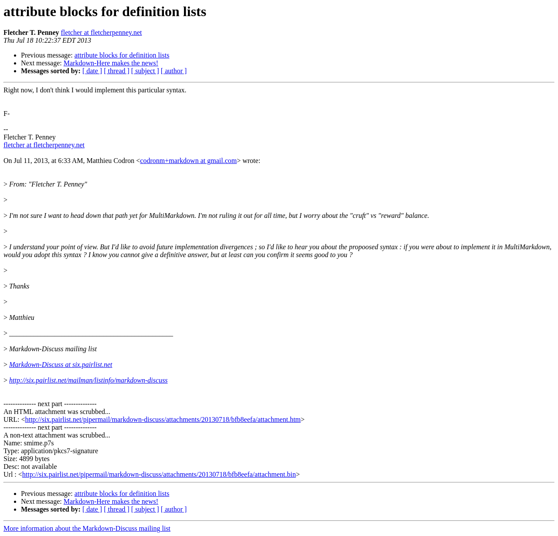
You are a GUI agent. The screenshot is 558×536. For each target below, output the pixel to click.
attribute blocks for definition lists (122, 55)
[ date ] (92, 71)
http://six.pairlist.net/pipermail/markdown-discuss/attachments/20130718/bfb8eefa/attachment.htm (162, 419)
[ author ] (174, 71)
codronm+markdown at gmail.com (188, 160)
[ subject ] (145, 71)
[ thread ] (116, 71)
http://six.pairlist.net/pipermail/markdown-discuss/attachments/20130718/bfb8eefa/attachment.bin (159, 474)
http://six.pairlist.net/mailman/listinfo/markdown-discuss (88, 380)
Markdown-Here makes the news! (111, 63)
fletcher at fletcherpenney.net (101, 32)
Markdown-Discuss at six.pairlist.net (60, 364)
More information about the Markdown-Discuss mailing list (86, 528)
